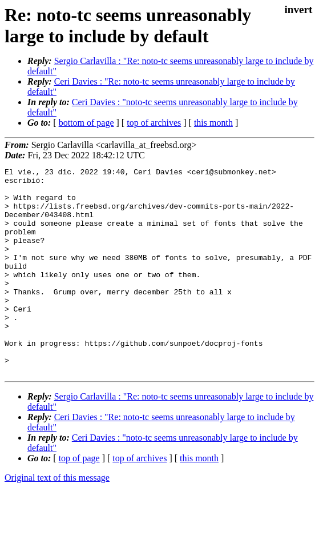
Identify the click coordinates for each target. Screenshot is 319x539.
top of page (79, 499)
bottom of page (86, 122)
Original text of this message (57, 519)
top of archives (154, 122)
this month (213, 122)
